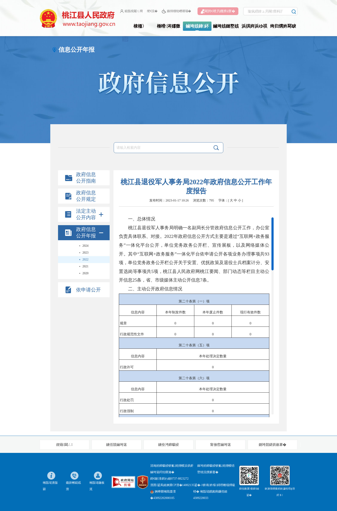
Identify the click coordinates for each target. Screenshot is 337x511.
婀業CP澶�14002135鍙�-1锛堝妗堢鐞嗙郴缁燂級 (201, 485)
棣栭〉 (139, 26)
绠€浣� (152, 11)
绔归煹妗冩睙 (283, 26)
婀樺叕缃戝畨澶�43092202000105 (163, 495)
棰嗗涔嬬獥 (168, 26)
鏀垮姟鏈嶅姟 (226, 26)
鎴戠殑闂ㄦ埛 (131, 11)
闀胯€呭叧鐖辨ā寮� (218, 11)
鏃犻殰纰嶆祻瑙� (176, 11)
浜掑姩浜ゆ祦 (254, 26)
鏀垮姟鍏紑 (197, 26)
